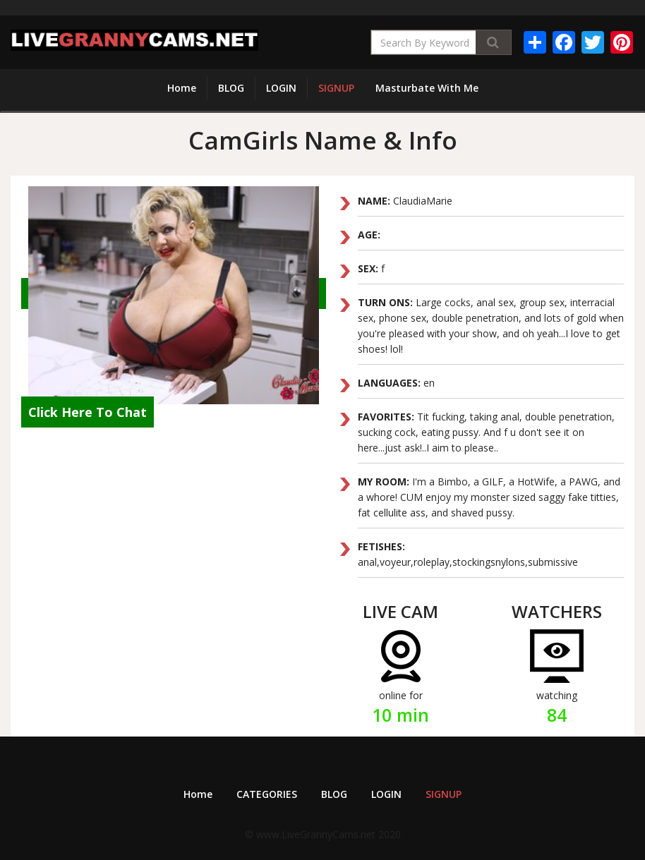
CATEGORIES (266, 794)
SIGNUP (336, 88)
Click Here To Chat (87, 412)
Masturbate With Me (426, 88)
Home (181, 88)
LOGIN (281, 88)
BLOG (231, 88)
